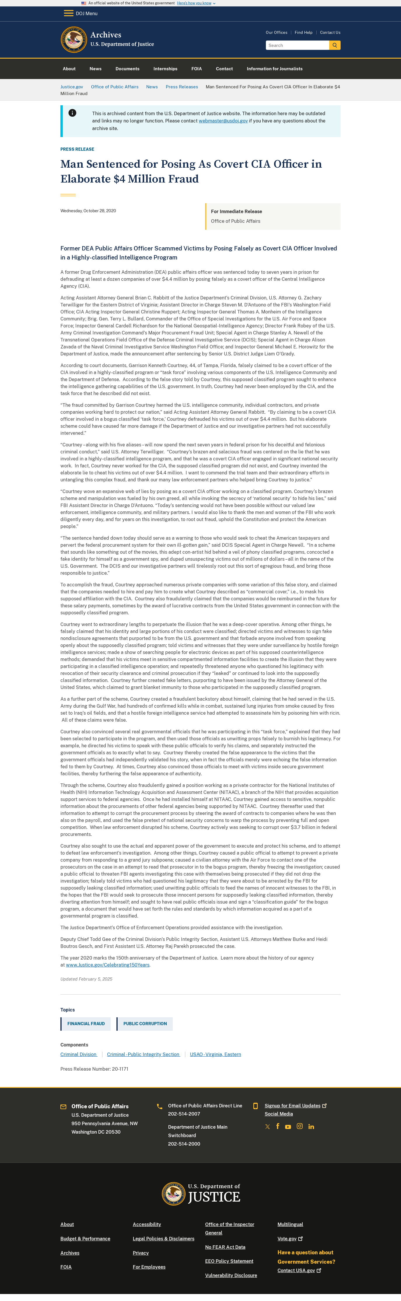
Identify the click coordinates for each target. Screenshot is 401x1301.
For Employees (149, 1267)
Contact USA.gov (300, 1270)
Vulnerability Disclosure (231, 1275)
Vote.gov (291, 1239)
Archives (69, 1253)
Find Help (304, 32)
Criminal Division (78, 1054)
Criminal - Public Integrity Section (143, 1054)
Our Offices (276, 32)
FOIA (66, 1267)
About (67, 1224)
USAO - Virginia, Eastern (215, 1054)
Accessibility (147, 1224)
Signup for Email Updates (296, 1106)
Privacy (141, 1253)
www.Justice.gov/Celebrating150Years (107, 965)
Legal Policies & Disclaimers (163, 1239)
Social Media (279, 1114)
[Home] (107, 50)
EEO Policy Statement (229, 1261)
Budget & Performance (85, 1239)
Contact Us (330, 32)
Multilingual (290, 1224)
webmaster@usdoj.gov (223, 121)
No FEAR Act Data (225, 1247)
